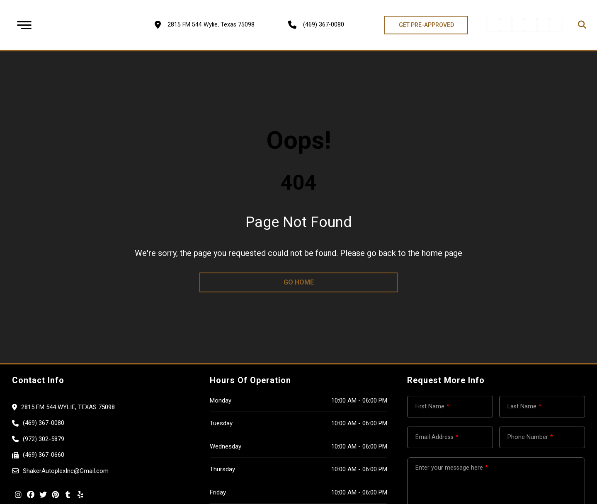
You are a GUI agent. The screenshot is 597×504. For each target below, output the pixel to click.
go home (299, 282)
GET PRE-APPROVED (426, 25)
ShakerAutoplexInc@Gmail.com (66, 471)
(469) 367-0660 (43, 454)
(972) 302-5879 (43, 439)
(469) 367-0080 (323, 24)
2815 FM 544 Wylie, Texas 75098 (68, 407)
